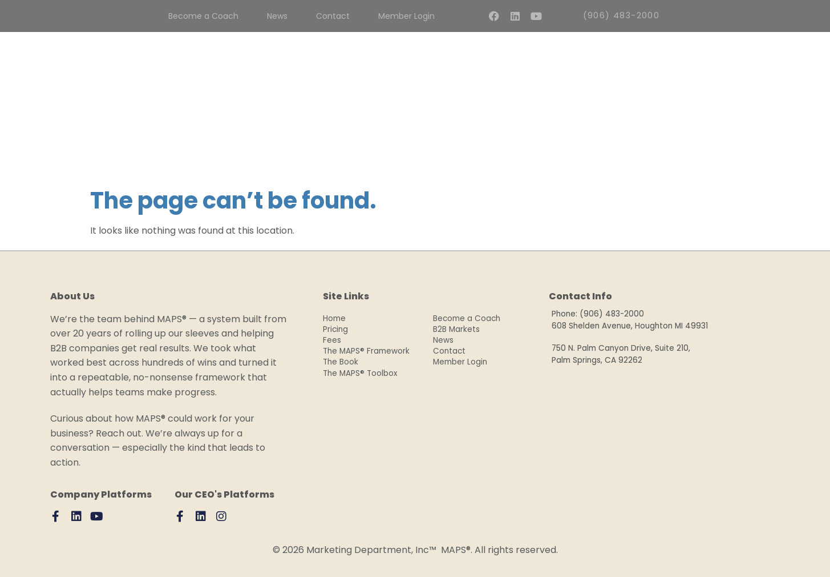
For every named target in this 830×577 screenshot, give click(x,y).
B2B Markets (456, 329)
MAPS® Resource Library (558, 144)
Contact (449, 351)
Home (334, 318)
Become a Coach (466, 318)
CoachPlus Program (306, 144)
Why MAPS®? (397, 144)
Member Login (462, 361)
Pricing (335, 329)
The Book (466, 144)
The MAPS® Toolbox (360, 373)
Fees (231, 144)
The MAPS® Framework (366, 351)
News (443, 340)
